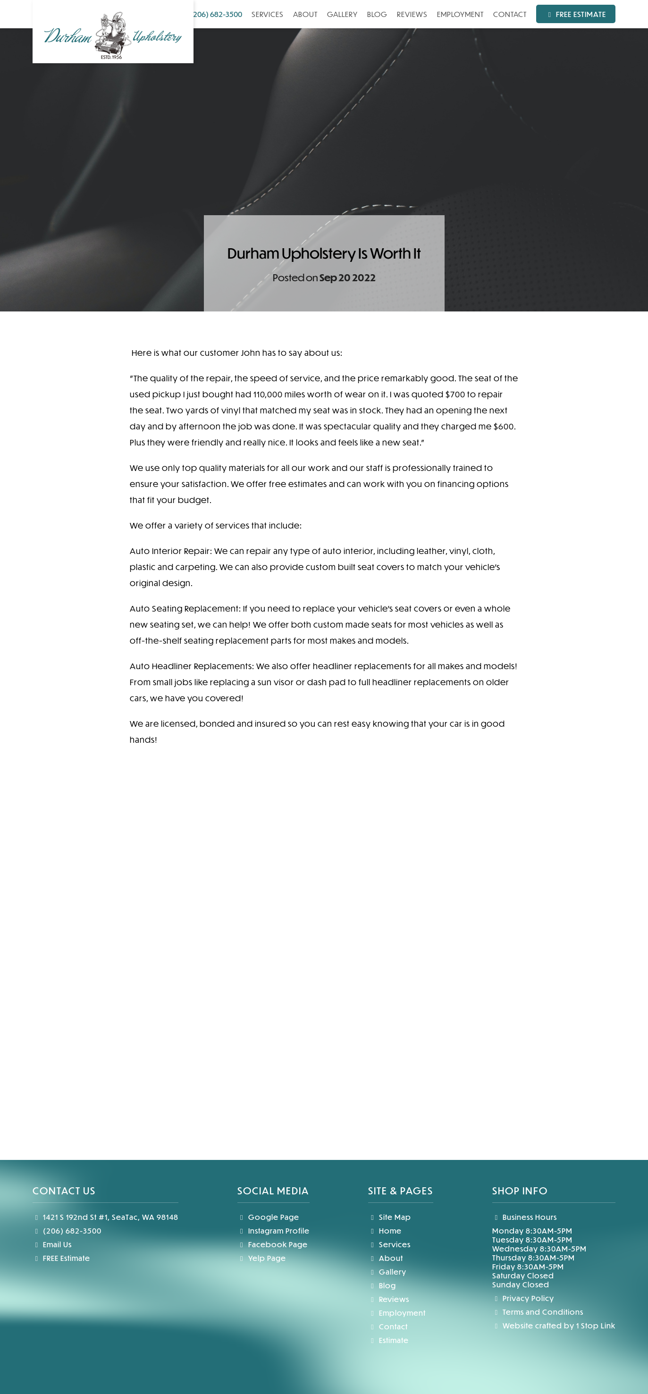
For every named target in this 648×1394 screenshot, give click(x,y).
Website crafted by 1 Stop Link (554, 1325)
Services (268, 13)
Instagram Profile (273, 1230)
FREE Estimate (62, 1257)
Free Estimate (576, 13)
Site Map (389, 1216)
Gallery (342, 13)
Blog (377, 13)
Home (385, 1230)
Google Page (268, 1216)
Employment (460, 13)
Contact (510, 13)
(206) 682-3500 (211, 13)
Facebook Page (272, 1244)
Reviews (412, 13)
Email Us (52, 1244)
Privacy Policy (523, 1297)
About (305, 13)
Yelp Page (261, 1257)
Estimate (388, 1339)
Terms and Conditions (538, 1311)
